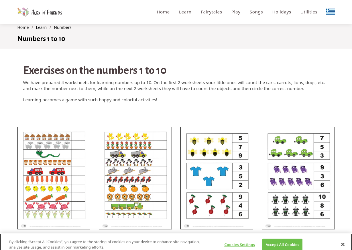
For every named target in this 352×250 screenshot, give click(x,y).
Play (236, 12)
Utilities (309, 12)
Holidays (281, 12)
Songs (256, 12)
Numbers (62, 27)
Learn (185, 12)
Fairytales (211, 12)
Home (163, 12)
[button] (54, 178)
